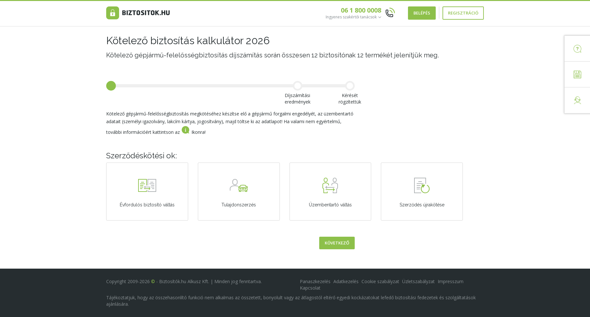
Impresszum (450, 281)
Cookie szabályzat (380, 281)
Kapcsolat (310, 288)
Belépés (421, 13)
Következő (337, 246)
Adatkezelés (346, 281)
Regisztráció (463, 13)
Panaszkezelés (315, 281)
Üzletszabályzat (418, 281)
